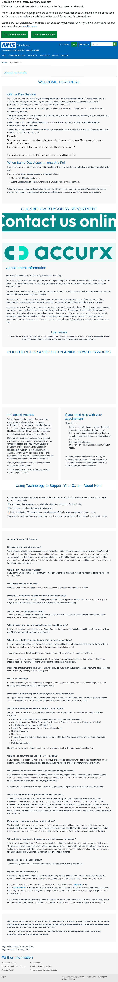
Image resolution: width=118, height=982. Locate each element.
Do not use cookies (44, 34)
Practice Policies (8, 963)
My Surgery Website (77, 977)
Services (55, 55)
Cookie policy (102, 977)
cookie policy (30, 26)
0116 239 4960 (32, 50)
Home (4, 63)
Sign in (3, 977)
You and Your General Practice (43, 970)
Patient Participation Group (13, 966)
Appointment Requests (16, 55)
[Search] (102, 44)
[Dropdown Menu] (84, 44)
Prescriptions (44, 55)
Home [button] (3, 55)
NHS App (77, 885)
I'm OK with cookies (15, 34)
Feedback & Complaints (40, 966)
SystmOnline (19, 887)
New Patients (32, 55)
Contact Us (65, 55)
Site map (72, 979)
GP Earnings (35, 963)
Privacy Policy (7, 970)
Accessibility (91, 977)
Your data (64, 979)
